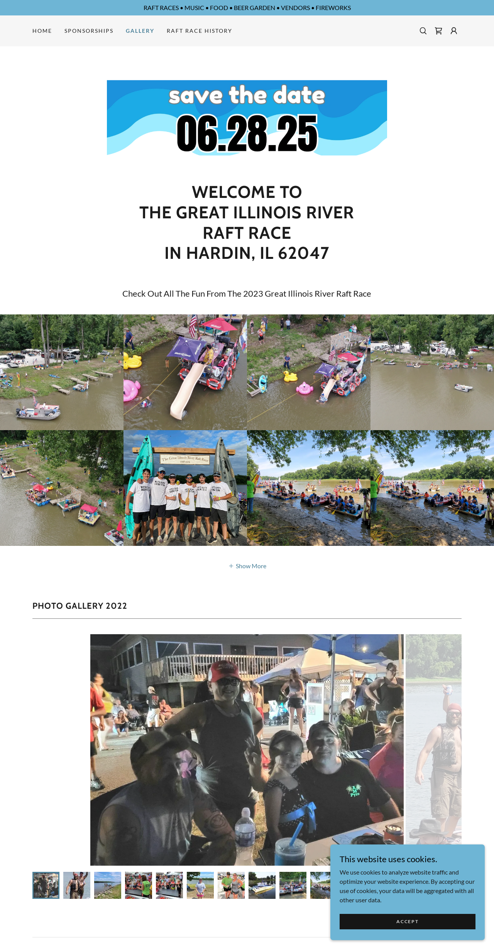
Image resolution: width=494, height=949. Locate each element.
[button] (454, 31)
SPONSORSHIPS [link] (88, 30)
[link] (438, 31)
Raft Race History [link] (199, 30)
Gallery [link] (140, 30)
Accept (407, 921)
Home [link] (42, 30)
